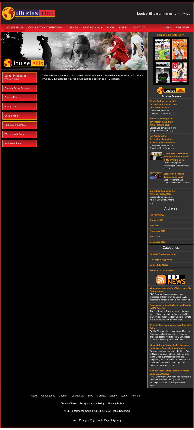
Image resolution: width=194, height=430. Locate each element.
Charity (114, 395)
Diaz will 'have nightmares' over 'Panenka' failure (170, 326)
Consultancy (48, 395)
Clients (72, 27)
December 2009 (157, 242)
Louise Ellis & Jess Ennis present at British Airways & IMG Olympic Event (176, 156)
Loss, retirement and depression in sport (173, 175)
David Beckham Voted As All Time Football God (162, 192)
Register (182, 27)
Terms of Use (68, 403)
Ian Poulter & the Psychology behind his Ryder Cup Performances (162, 139)
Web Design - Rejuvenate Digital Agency (97, 420)
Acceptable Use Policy (92, 403)
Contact (138, 27)
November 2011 (157, 231)
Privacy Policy (116, 403)
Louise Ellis (14, 27)
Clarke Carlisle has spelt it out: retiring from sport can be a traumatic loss (163, 104)
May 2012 (154, 225)
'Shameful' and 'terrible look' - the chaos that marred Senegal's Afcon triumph (169, 346)
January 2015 (156, 220)
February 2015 (157, 215)
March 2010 (155, 236)
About (34, 395)
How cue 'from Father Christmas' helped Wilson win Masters (169, 372)
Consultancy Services (45, 27)
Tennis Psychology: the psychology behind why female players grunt (161, 121)
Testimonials (92, 27)
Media (123, 27)
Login (167, 27)
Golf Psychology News (161, 259)
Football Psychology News (163, 254)
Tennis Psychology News (162, 270)
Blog (110, 27)
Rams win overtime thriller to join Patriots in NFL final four (170, 306)
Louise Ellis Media (159, 265)
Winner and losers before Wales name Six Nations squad (170, 289)
